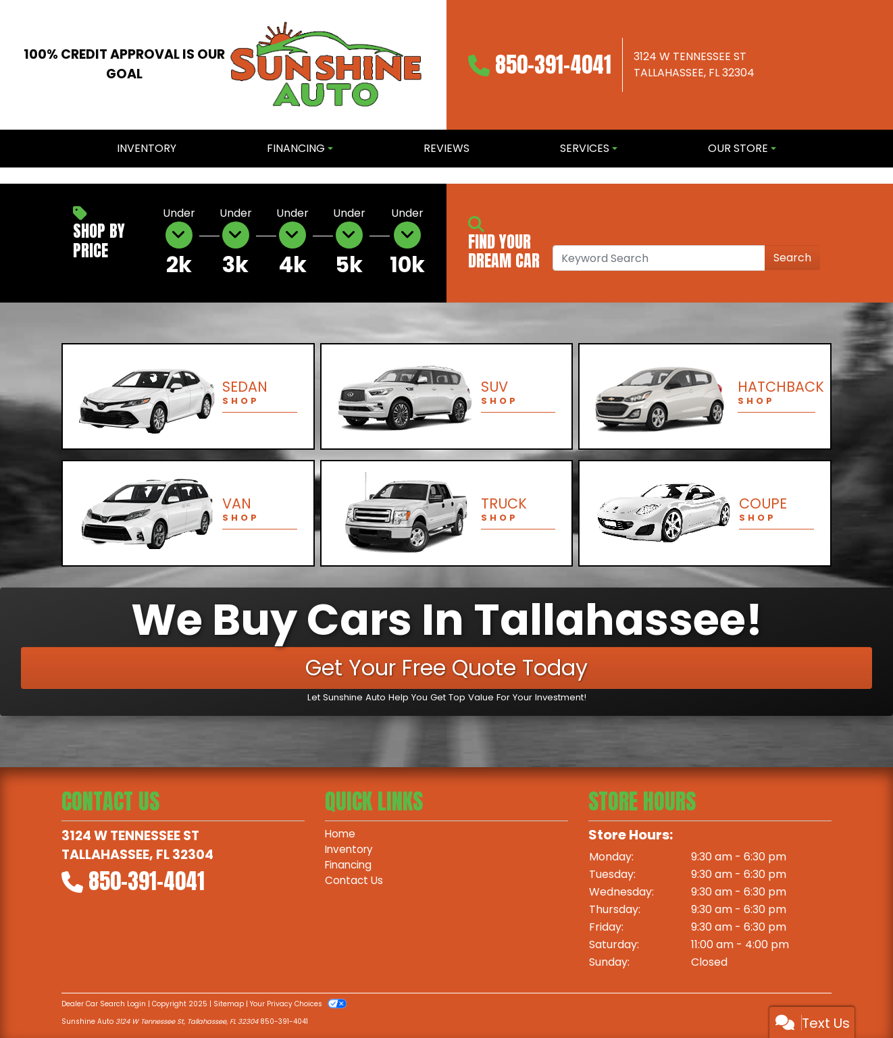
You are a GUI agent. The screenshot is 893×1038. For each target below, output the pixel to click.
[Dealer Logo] (326, 65)
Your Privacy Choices (298, 1004)
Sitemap (228, 1004)
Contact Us (355, 883)
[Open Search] (659, 258)
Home (341, 834)
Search (792, 257)
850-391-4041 (553, 64)
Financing (350, 867)
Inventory (350, 850)
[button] (12, 175)
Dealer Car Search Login (103, 1004)
